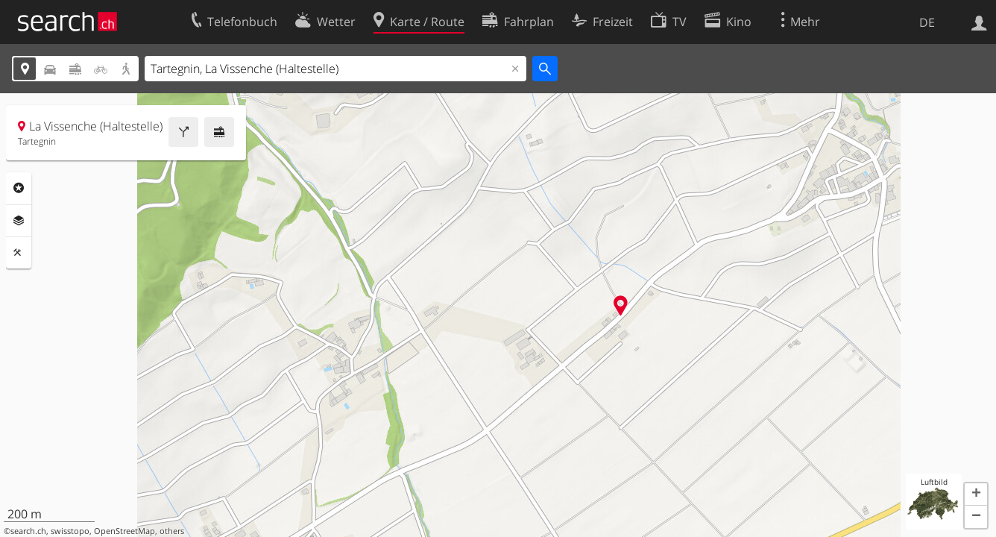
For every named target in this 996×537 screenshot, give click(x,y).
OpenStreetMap (124, 531)
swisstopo (70, 531)
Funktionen (18, 252)
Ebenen (18, 220)
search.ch (28, 531)
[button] (976, 494)
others (172, 531)
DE (927, 22)
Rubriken (18, 188)
